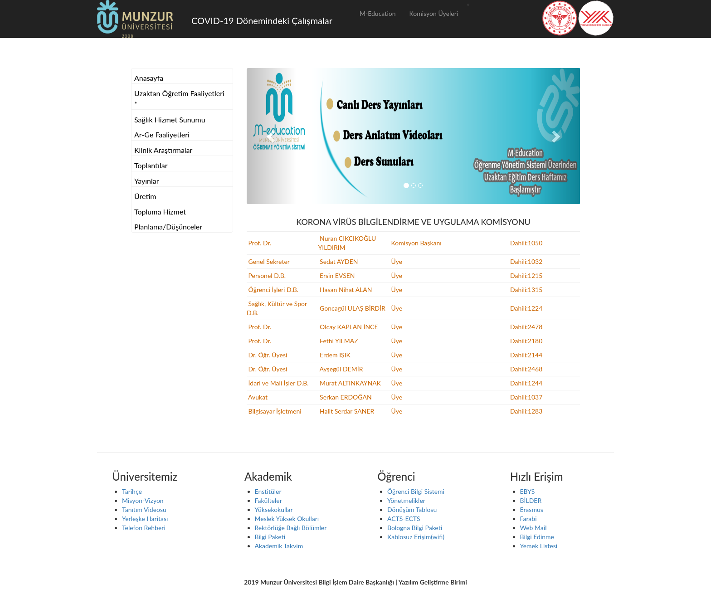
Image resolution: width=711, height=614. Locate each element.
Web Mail (533, 527)
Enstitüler (268, 491)
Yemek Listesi (539, 546)
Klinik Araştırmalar (163, 150)
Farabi (528, 518)
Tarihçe (132, 491)
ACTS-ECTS (403, 518)
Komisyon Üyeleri (433, 13)
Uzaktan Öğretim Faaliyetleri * (179, 98)
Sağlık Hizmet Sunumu (169, 119)
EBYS (527, 491)
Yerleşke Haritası (145, 518)
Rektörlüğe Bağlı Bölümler (291, 527)
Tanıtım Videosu (144, 509)
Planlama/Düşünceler (168, 226)
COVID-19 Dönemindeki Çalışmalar (261, 20)
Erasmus (531, 509)
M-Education (378, 13)
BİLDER (531, 500)
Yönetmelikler (406, 500)
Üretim (145, 196)
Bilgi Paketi (270, 537)
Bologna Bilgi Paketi (414, 527)
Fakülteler (268, 500)
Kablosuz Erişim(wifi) (415, 537)
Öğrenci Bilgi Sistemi (415, 491)
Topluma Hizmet (160, 211)
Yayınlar (146, 180)
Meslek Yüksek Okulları (287, 518)
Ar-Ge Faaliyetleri (162, 134)
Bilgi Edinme (537, 537)
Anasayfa (148, 77)
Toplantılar (151, 165)
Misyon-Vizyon (143, 500)
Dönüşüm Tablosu (412, 509)
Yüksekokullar (274, 509)
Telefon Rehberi (144, 527)
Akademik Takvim (279, 546)
